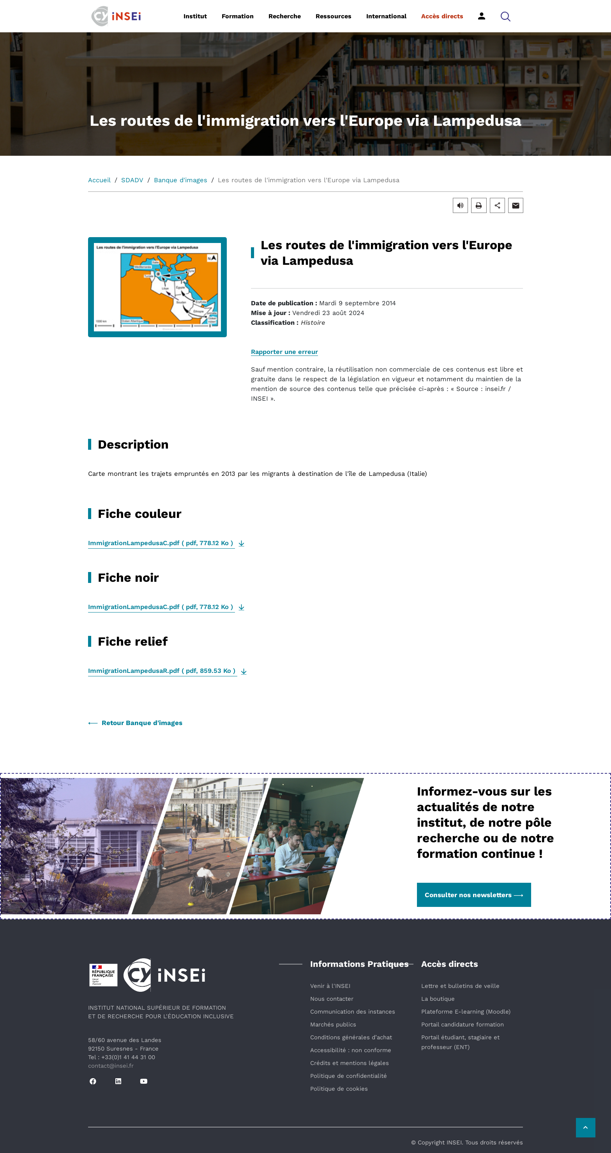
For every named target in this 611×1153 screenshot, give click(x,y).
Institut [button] (195, 16)
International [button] (386, 16)
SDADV (132, 180)
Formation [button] (238, 16)
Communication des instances (352, 1011)
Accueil (99, 180)
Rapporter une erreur (284, 352)
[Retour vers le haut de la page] (585, 1127)
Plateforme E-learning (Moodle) (465, 1011)
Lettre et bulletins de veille (460, 985)
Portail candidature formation (462, 1024)
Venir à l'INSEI (330, 985)
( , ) (161, 543)
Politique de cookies (339, 1088)
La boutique (438, 998)
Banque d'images (180, 180)
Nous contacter (331, 998)
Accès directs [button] (442, 16)
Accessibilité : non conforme (350, 1050)
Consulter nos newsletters (474, 895)
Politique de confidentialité (348, 1075)
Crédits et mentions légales (349, 1063)
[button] (505, 16)
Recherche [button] (284, 16)
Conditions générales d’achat (351, 1037)
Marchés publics (333, 1024)
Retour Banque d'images (135, 723)
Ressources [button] (333, 16)
